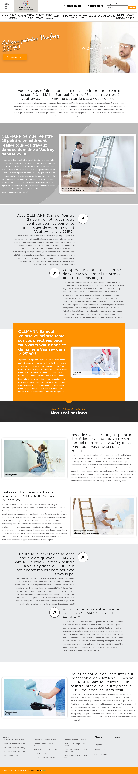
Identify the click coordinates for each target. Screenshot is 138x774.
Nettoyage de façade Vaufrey (14, 748)
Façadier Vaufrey (40, 754)
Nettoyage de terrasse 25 (102, 16)
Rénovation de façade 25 (73, 16)
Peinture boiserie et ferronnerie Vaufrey (75, 756)
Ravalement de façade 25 (83, 16)
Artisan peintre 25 (57, 16)
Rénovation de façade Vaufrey (45, 740)
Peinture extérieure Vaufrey (14, 740)
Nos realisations (15, 57)
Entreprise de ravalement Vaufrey (46, 749)
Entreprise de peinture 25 (22, 16)
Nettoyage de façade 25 (92, 16)
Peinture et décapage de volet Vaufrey (75, 745)
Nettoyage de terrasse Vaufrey (15, 744)
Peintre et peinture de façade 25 (30, 16)
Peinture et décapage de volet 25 (13, 16)
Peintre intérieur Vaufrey (12, 756)
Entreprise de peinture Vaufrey (75, 740)
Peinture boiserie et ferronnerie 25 (130, 16)
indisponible (72, 5)
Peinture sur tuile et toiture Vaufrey (43, 745)
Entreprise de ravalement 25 (40, 16)
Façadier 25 (5, 16)
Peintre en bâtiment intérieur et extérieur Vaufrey (75, 750)
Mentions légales (34, 770)
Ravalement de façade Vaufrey (15, 752)
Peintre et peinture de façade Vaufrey (44, 758)
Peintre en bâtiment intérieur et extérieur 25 (120, 16)
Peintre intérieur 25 (64, 16)
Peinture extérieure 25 (111, 16)
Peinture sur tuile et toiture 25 (49, 16)
